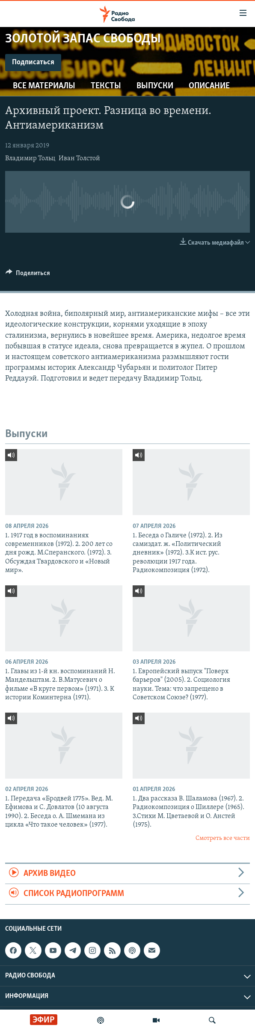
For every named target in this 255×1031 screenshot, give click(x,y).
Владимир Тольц (30, 158)
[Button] (28, 275)
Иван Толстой (79, 158)
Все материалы (44, 86)
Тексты (106, 86)
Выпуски (154, 86)
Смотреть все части (223, 838)
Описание (209, 86)
